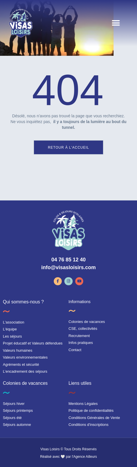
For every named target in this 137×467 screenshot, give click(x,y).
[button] (115, 23)
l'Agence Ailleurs (84, 457)
